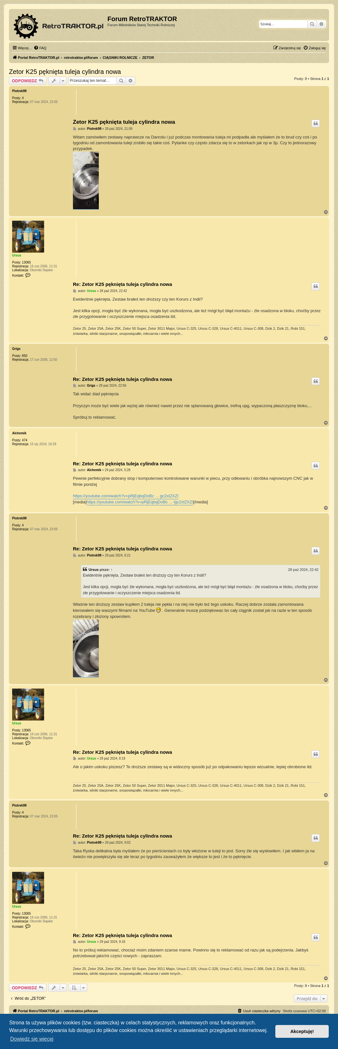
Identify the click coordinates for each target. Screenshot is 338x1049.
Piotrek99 (19, 91)
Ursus (16, 255)
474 (25, 440)
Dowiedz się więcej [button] (31, 1039)
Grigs (16, 349)
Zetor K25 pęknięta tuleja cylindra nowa (65, 71)
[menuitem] (40, 48)
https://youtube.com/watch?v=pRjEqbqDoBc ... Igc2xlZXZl (140, 502)
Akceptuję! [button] (302, 1031)
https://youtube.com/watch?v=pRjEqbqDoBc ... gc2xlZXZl (125, 495)
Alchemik (19, 433)
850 (25, 356)
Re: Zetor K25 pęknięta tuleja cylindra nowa (122, 284)
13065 (26, 262)
